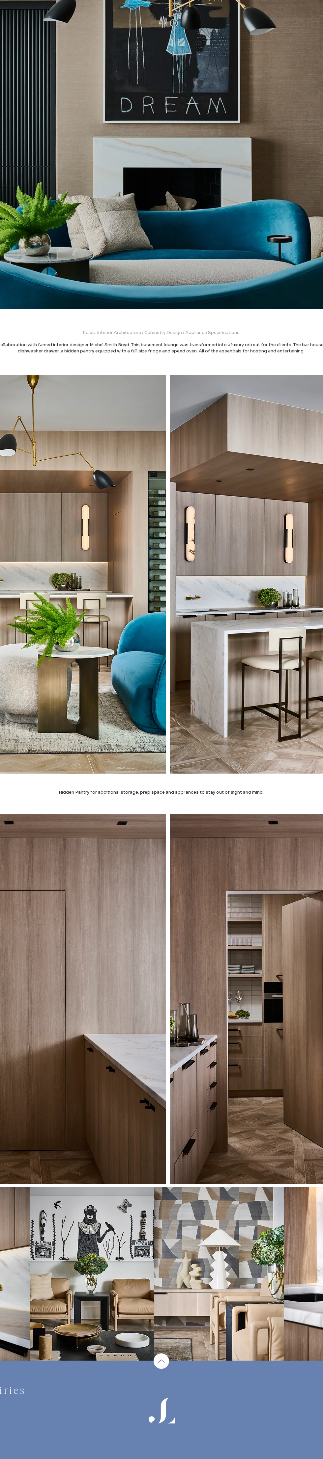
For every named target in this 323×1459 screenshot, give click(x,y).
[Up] (161, 1361)
